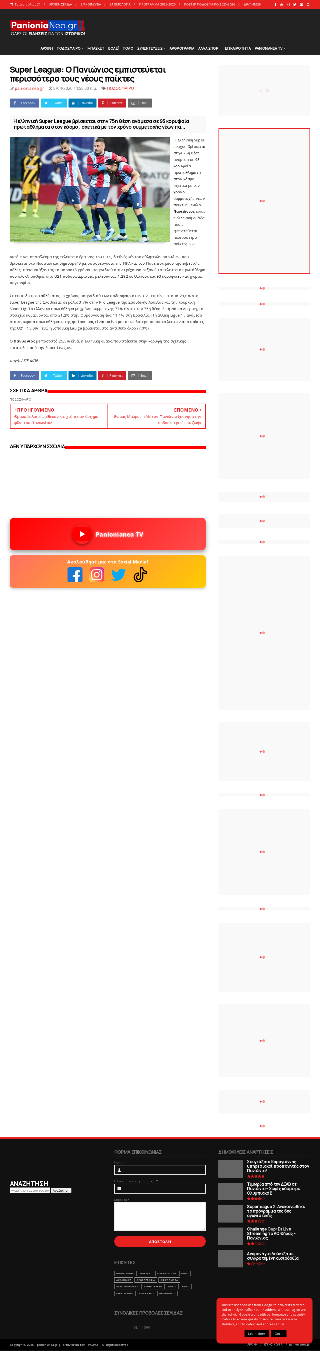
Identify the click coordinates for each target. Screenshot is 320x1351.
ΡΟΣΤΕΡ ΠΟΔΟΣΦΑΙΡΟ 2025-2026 (209, 4)
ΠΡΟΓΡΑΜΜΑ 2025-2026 (157, 4)
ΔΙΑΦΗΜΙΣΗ (253, 4)
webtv (172, 1286)
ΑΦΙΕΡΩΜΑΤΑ (169, 1280)
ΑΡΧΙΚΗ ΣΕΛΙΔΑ (60, 4)
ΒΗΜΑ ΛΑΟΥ (146, 1293)
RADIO (186, 1286)
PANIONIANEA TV (269, 48)
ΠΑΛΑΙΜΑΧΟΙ (167, 1293)
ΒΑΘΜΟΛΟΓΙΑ (120, 4)
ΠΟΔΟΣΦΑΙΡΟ (68, 48)
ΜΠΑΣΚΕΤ (96, 48)
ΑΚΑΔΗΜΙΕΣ (124, 1280)
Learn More (256, 1334)
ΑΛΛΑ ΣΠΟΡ (208, 48)
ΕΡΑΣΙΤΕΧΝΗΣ (125, 1293)
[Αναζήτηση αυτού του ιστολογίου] (30, 1190)
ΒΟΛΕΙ (184, 1273)
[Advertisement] (219, 27)
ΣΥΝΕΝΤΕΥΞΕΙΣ (149, 48)
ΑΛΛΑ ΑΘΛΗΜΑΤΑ (127, 1286)
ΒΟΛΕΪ (113, 48)
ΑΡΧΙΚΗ (46, 48)
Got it (278, 1334)
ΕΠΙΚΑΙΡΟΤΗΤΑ (237, 48)
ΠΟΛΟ (128, 48)
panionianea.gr (299, 1344)
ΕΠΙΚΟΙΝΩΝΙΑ (91, 4)
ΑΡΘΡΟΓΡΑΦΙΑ (182, 48)
